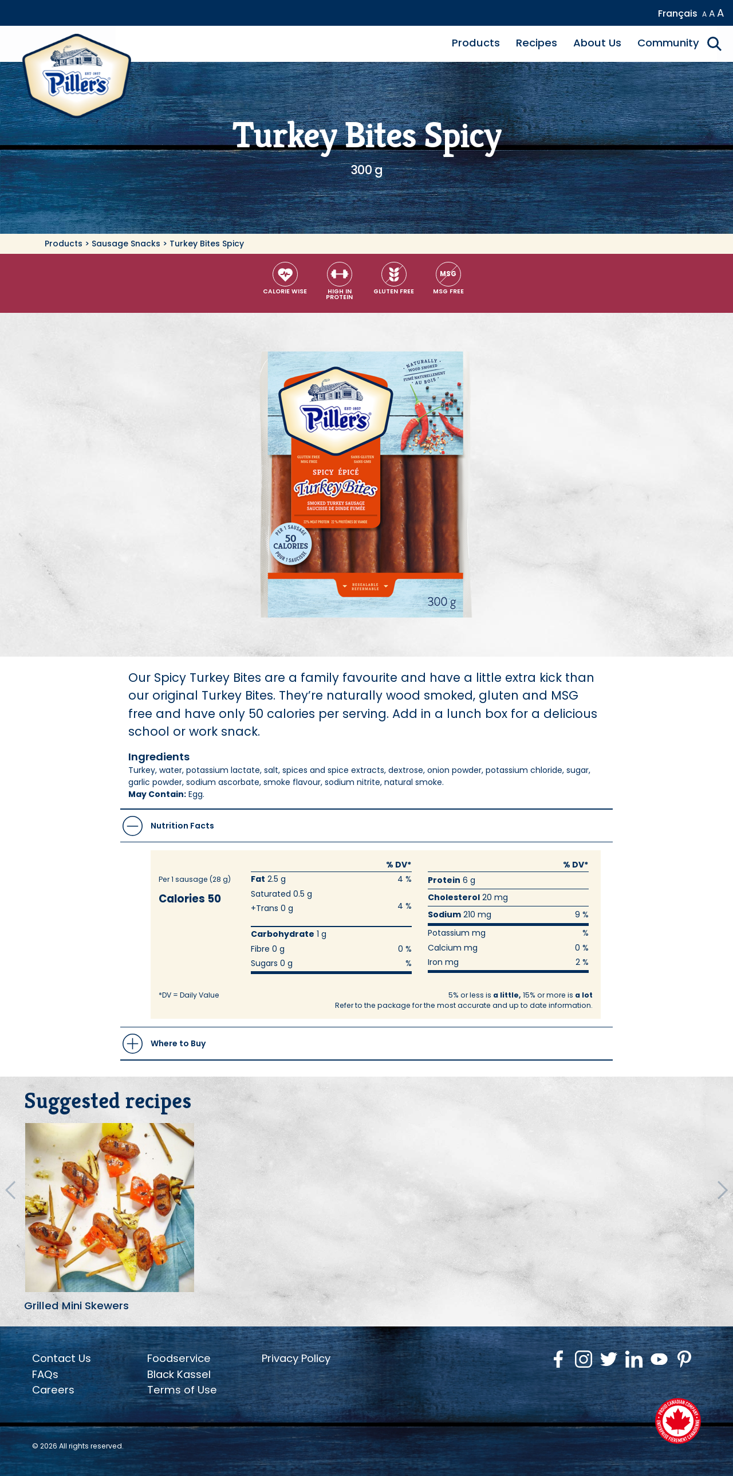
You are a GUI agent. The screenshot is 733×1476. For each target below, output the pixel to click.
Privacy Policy (296, 1358)
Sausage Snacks (126, 243)
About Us (597, 43)
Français (677, 13)
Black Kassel (179, 1374)
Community (668, 43)
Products (476, 43)
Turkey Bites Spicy (207, 243)
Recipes (536, 43)
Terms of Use (182, 1390)
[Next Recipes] (723, 1190)
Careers (53, 1390)
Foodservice (179, 1358)
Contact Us (61, 1358)
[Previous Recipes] (10, 1190)
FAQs (45, 1374)
